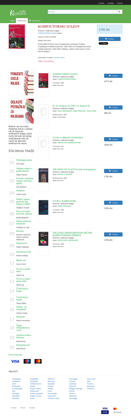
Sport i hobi (91, 379)
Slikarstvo (73, 396)
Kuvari (32, 398)
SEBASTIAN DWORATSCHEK (69, 143)
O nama (101, 3)
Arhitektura (16, 381)
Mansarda (20, 317)
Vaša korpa (34, 21)
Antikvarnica (21, 21)
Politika (50, 389)
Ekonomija (16, 386)
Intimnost (20, 190)
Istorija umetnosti (36, 393)
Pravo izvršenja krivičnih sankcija (24, 212)
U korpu (109, 39)
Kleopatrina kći (23, 345)
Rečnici (72, 391)
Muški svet (21, 260)
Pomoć (120, 3)
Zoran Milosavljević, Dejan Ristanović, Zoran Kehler (77, 111)
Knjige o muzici (35, 396)
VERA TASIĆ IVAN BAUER (68, 240)
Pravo (50, 391)
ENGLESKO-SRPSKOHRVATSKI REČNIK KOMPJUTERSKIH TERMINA (72, 234)
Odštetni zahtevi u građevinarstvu (24, 169)
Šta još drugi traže (15, 355)
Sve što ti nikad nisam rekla (23, 280)
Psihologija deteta (24, 160)
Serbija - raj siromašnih (21, 308)
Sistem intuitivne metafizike (23, 222)
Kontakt (110, 3)
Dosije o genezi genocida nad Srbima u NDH (23, 201)
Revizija (20, 231)
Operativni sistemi (59, 57)
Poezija (50, 386)
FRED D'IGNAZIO (64, 206)
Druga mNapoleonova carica (23, 327)
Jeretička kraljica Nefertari (23, 336)
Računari (72, 386)
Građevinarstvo (35, 384)
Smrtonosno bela (23, 252)
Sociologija (73, 398)
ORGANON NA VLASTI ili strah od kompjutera (74, 169)
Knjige (12, 21)
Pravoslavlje (52, 393)
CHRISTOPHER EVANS (47, 33)
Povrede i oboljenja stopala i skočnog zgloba (24, 180)
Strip (88, 381)
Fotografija (34, 379)
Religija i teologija (75, 389)
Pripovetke (52, 396)
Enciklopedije (17, 389)
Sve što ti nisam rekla (23, 270)
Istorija (32, 386)
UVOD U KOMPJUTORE (64, 201)
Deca (14, 384)
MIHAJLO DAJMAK (65, 174)
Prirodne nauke (53, 398)
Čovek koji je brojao (22, 289)
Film (13, 391)
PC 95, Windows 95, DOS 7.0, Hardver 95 (71, 106)
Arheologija (16, 379)
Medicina (51, 379)
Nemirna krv (21, 243)
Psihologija (73, 379)
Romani (72, 393)
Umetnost (90, 389)
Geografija (34, 381)
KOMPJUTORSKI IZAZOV (65, 74)
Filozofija (15, 398)
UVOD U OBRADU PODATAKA (68, 137)
